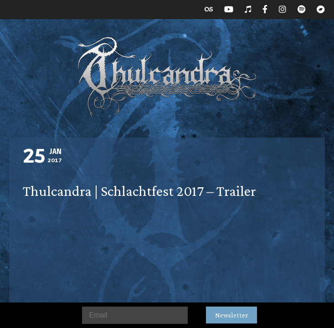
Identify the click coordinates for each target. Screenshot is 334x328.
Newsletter (231, 315)
